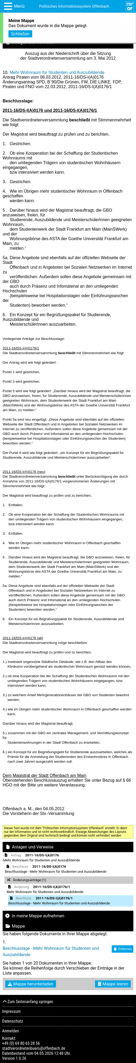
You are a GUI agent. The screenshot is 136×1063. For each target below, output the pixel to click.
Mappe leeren (113, 983)
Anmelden (10, 1030)
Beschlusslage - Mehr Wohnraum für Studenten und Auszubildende (51, 951)
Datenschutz (12, 1021)
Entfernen (122, 949)
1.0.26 (21, 1058)
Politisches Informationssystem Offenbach (74, 6)
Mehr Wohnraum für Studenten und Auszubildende (57, 72)
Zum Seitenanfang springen (27, 1001)
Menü (19, 6)
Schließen (20, 33)
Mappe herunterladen (30, 983)
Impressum (11, 1011)
